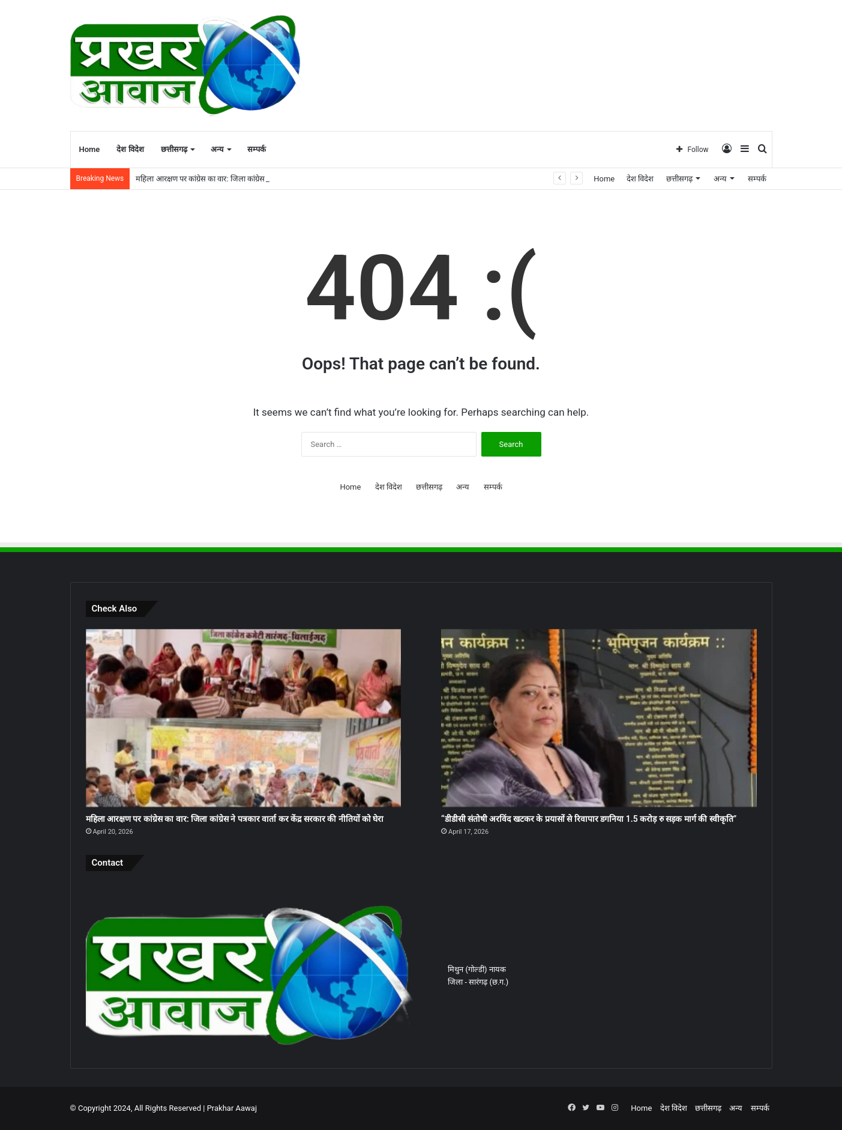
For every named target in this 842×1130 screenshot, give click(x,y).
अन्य (217, 149)
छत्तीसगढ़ (174, 149)
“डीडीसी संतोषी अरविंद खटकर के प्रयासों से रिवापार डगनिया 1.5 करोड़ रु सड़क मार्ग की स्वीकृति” (588, 819)
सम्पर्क (256, 149)
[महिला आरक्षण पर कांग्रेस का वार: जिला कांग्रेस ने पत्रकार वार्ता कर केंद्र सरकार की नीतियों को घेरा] (243, 718)
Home (89, 149)
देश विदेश (129, 149)
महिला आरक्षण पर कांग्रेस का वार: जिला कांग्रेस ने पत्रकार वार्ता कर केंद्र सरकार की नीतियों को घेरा (235, 819)
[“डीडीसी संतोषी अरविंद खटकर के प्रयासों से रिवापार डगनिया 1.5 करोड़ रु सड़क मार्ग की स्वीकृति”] (598, 718)
